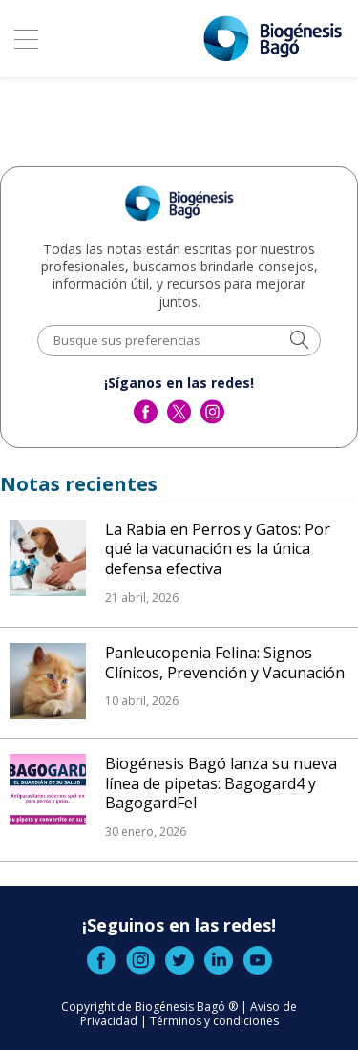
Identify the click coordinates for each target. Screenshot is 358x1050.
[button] (299, 341)
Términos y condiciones (214, 1021)
